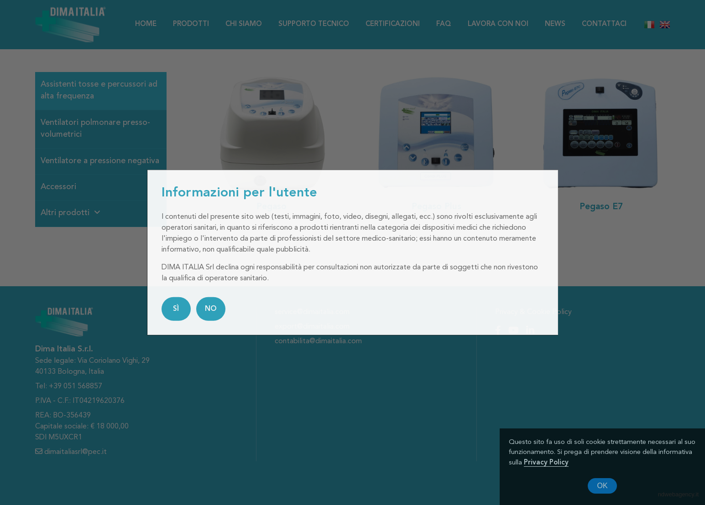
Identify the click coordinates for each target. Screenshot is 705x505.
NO (211, 309)
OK (602, 486)
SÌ (176, 309)
